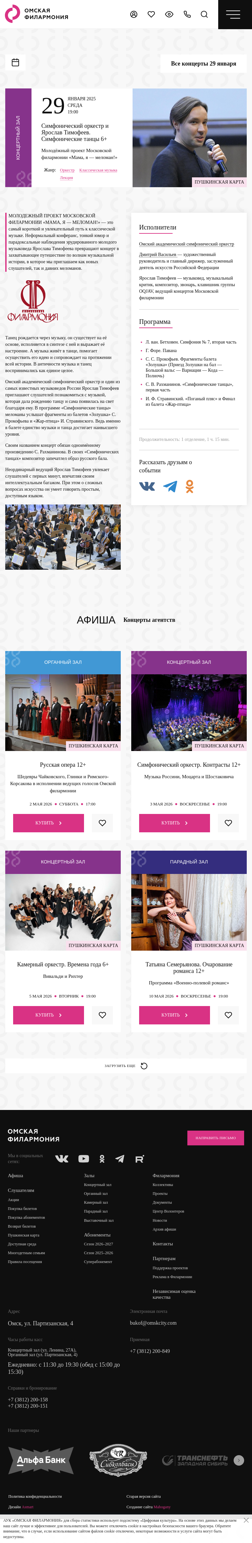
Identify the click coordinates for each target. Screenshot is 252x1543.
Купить (48, 832)
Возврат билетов (24, 1243)
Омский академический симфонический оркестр (186, 253)
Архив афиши (169, 1247)
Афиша (16, 1192)
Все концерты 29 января (203, 63)
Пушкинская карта (26, 1253)
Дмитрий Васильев (158, 263)
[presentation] (239, 1480)
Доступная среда (24, 1262)
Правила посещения (27, 1280)
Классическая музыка (81, 178)
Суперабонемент (102, 1280)
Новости (164, 1238)
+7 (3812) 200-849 (152, 1370)
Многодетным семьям (29, 1271)
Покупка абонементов (29, 1234)
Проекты (165, 1210)
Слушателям (22, 1207)
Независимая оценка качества (179, 1313)
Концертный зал (102, 1201)
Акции (14, 1216)
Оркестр (68, 170)
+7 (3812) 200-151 (30, 1426)
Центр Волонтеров (174, 1229)
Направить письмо (210, 1152)
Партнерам (168, 1276)
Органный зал (100, 1210)
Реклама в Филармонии (179, 1295)
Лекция (67, 187)
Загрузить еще (126, 1077)
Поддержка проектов (176, 1286)
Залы (91, 1192)
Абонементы (100, 1253)
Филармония (170, 1192)
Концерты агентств (149, 629)
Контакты (167, 1262)
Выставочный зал (103, 1238)
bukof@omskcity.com (156, 1342)
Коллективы (168, 1201)
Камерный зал (100, 1219)
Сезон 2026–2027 (103, 1262)
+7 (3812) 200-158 (30, 1418)
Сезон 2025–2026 (103, 1271)
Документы (167, 1219)
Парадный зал (100, 1229)
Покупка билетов (24, 1225)
